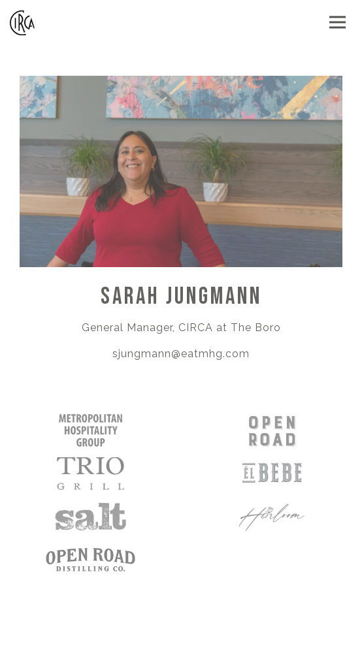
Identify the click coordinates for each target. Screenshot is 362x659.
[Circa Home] (47, 22)
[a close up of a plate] (271, 473)
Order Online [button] (181, 611)
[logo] (90, 559)
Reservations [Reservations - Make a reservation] (181, 643)
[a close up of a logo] (271, 516)
